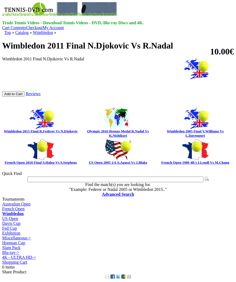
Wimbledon (43, 32)
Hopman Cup (13, 242)
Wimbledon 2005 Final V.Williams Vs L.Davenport (195, 133)
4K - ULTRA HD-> (19, 257)
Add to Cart (13, 94)
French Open (13, 209)
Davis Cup (11, 223)
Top (7, 32)
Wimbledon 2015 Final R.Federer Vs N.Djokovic (41, 131)
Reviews (33, 93)
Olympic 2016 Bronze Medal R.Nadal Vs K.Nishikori (118, 133)
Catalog (22, 32)
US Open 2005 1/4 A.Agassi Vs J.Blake (118, 162)
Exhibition (11, 233)
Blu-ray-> (10, 252)
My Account (53, 27)
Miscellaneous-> (16, 238)
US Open (10, 218)
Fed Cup (9, 228)
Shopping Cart (14, 262)
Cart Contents (14, 27)
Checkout (34, 27)
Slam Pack (11, 247)
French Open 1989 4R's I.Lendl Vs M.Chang (195, 162)
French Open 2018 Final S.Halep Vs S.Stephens (41, 162)
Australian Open (16, 204)
